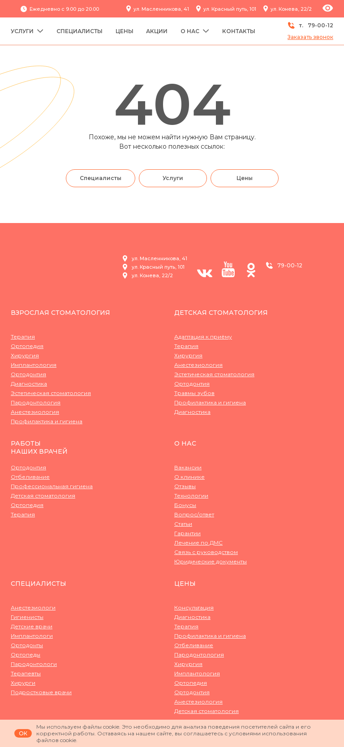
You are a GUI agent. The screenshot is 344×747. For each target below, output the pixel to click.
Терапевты (26, 673)
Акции (157, 31)
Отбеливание (30, 476)
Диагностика (29, 383)
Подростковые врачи (41, 692)
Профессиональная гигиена (52, 486)
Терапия (23, 336)
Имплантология (33, 364)
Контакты (238, 31)
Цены (124, 31)
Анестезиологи (33, 607)
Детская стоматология (221, 313)
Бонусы (185, 505)
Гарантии (187, 533)
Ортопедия (27, 346)
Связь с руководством (206, 552)
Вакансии (188, 467)
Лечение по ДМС (198, 542)
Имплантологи (32, 635)
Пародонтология (35, 402)
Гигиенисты (27, 617)
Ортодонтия (28, 374)
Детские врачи (31, 626)
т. (310, 25)
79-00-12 (289, 265)
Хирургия (25, 355)
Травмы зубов (194, 393)
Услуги (27, 31)
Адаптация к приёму (203, 336)
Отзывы (185, 486)
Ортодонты (27, 645)
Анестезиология (35, 411)
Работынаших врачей (39, 447)
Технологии (191, 495)
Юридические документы (210, 561)
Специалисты (79, 31)
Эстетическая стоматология (51, 393)
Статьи (183, 523)
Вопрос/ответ (194, 514)
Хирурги (23, 682)
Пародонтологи (34, 664)
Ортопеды (25, 654)
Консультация (194, 607)
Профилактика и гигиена (46, 421)
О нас (195, 31)
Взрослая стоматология (60, 313)
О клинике (189, 476)
